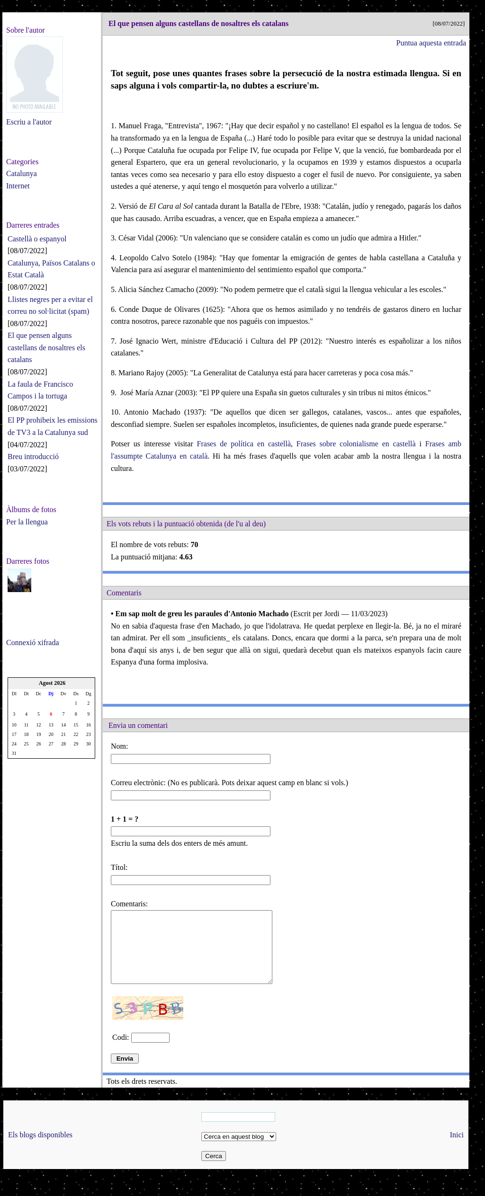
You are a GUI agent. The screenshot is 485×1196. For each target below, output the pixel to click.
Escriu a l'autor (29, 122)
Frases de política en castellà (244, 444)
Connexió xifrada (32, 642)
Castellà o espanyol (37, 239)
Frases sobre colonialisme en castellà (356, 444)
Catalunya (21, 173)
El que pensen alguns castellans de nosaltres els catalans (46, 347)
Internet (18, 186)
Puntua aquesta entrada (431, 43)
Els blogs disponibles (40, 1149)
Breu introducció (33, 456)
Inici (457, 1149)
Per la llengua (27, 522)
